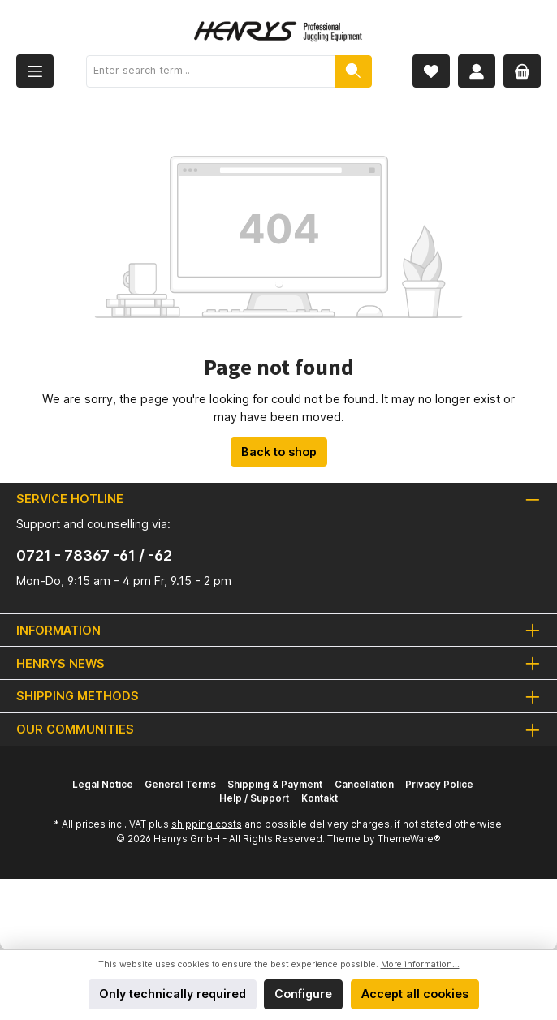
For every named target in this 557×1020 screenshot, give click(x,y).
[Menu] (35, 71)
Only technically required (172, 994)
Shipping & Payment (274, 784)
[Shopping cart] (522, 71)
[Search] (353, 71)
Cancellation (364, 784)
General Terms (180, 784)
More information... (420, 964)
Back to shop (279, 451)
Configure (303, 994)
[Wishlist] (431, 71)
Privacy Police (439, 784)
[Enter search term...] (210, 71)
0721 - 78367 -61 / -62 (94, 555)
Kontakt (319, 798)
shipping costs (206, 824)
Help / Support (254, 798)
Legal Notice (102, 784)
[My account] (476, 71)
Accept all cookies (414, 994)
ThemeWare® (409, 839)
